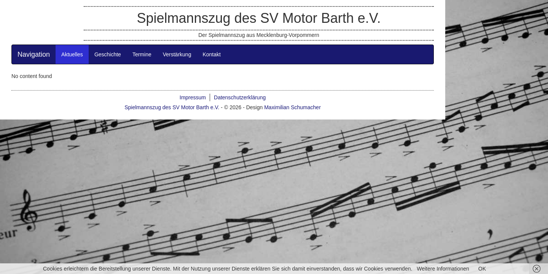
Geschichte (159, 90)
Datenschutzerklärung (291, 133)
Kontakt (263, 90)
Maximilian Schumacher (343, 143)
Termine (193, 90)
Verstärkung (228, 90)
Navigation (85, 90)
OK (482, 269)
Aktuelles (123, 90)
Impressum (244, 133)
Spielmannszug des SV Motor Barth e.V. (310, 33)
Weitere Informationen (443, 269)
